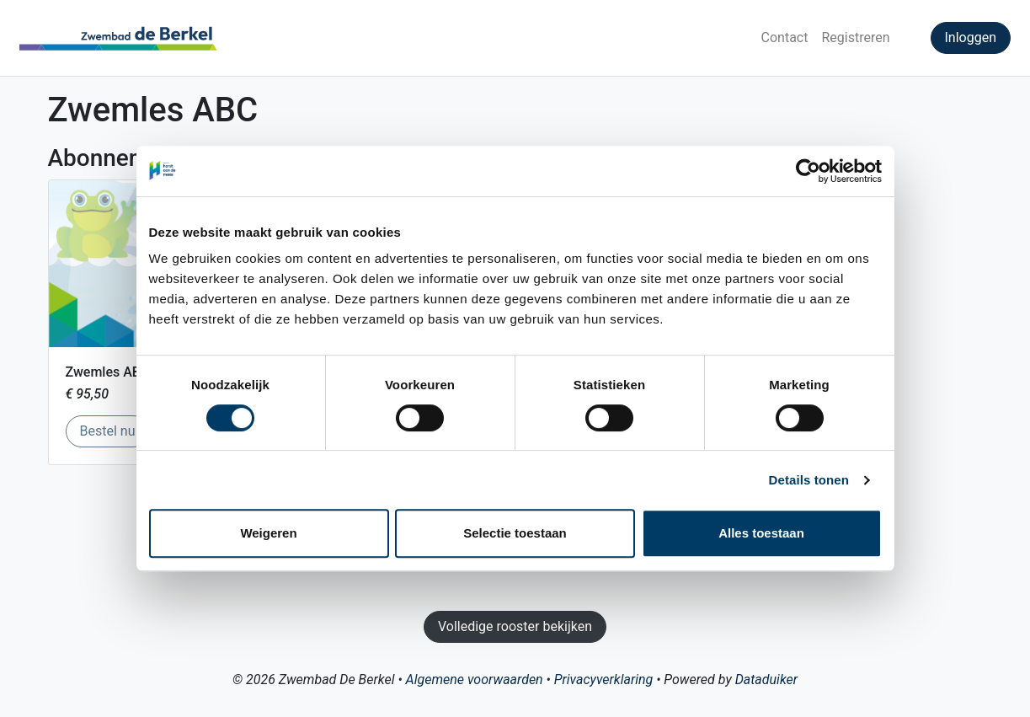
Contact (785, 37)
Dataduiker (766, 680)
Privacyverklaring (603, 680)
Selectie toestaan (515, 533)
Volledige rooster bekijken (515, 626)
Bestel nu (115, 429)
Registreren (855, 37)
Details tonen (809, 480)
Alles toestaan (761, 533)
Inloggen (971, 37)
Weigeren (268, 533)
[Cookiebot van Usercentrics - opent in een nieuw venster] (808, 171)
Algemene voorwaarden (474, 680)
